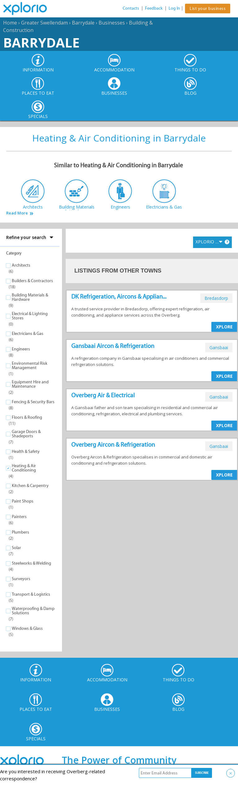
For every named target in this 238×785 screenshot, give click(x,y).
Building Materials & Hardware (30, 297)
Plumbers (20, 532)
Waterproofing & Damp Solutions (33, 611)
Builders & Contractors (32, 280)
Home (10, 22)
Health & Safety (26, 451)
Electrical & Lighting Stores (30, 316)
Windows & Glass (27, 628)
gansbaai (218, 347)
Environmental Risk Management (29, 365)
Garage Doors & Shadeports (26, 434)
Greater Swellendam (44, 22)
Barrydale (83, 22)
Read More (17, 213)
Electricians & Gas (27, 333)
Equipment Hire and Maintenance (30, 384)
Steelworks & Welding (31, 563)
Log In (174, 8)
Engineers (21, 349)
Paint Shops (22, 501)
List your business (208, 8)
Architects (21, 265)
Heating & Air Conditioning (24, 468)
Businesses (112, 22)
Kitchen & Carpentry (30, 485)
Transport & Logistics (31, 594)
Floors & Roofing (27, 417)
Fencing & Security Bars (33, 401)
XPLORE (224, 327)
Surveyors (21, 578)
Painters (19, 516)
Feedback (154, 8)
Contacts (131, 8)
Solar (16, 547)
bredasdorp (216, 298)
